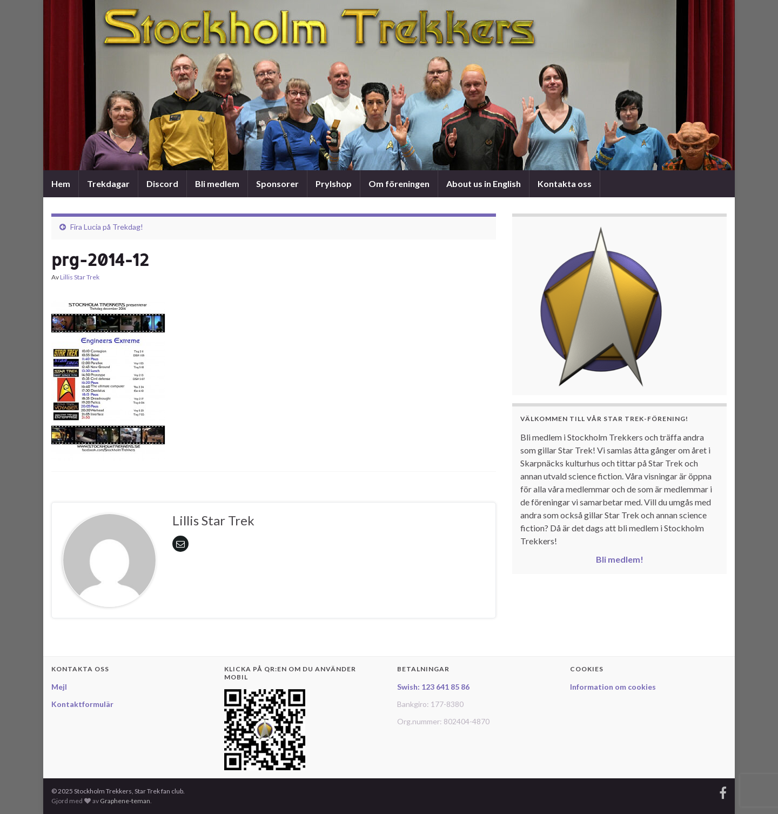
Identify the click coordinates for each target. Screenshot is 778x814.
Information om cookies (613, 686)
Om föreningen (399, 183)
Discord (162, 183)
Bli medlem (217, 183)
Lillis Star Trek (79, 277)
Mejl (59, 686)
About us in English (483, 183)
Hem (60, 183)
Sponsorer (277, 183)
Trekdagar (108, 183)
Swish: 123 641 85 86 (433, 686)
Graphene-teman (125, 801)
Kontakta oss (565, 183)
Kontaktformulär (82, 704)
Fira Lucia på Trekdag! (106, 226)
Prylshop (334, 183)
